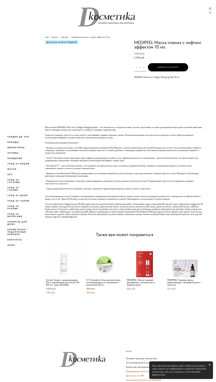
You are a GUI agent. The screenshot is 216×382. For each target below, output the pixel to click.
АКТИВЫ (13, 153)
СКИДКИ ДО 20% (18, 137)
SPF (10, 174)
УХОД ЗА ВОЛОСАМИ (15, 215)
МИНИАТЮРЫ (16, 148)
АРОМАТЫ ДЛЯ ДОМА (17, 223)
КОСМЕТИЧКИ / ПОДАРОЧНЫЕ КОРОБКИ (17, 232)
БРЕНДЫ (13, 142)
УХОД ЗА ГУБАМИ (13, 189)
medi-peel (64, 45)
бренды (55, 45)
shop (47, 45)
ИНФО (11, 245)
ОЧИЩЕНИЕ (15, 158)
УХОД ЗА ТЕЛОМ (18, 201)
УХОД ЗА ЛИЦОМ (19, 164)
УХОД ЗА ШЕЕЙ (18, 195)
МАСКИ (12, 169)
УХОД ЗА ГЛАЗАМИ (14, 181)
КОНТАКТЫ (15, 240)
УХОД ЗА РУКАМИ (13, 207)
